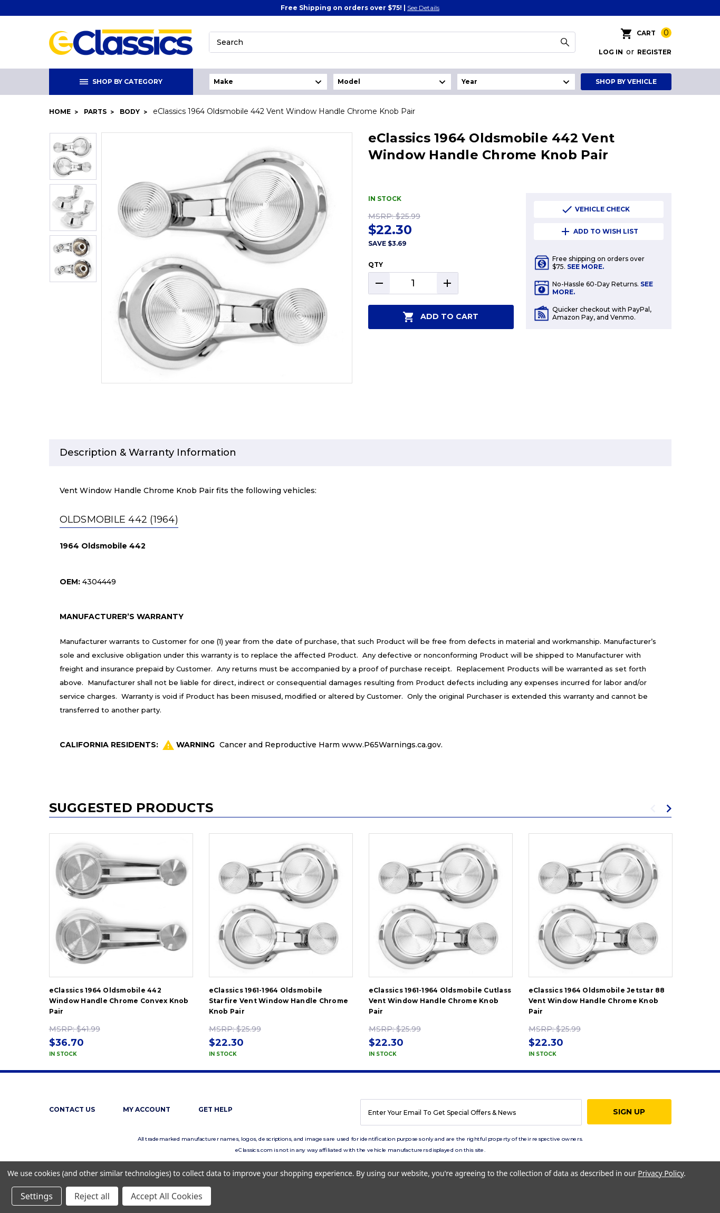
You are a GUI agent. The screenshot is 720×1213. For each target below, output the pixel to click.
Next (669, 808)
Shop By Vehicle (626, 81)
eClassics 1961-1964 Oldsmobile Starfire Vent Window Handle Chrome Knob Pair (279, 1000)
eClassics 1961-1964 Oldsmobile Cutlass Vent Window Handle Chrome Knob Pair (440, 1000)
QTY (375, 264)
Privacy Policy (661, 1173)
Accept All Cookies (167, 1196)
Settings (37, 1196)
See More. (585, 267)
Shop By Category (121, 81)
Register (654, 52)
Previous (653, 808)
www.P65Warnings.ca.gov (391, 744)
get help (215, 1109)
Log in (611, 52)
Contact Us (72, 1109)
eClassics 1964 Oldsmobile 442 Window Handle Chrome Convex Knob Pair (119, 1000)
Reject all (92, 1196)
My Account (146, 1109)
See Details (423, 8)
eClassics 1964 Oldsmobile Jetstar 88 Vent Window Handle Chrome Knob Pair (597, 1000)
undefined (268, 82)
